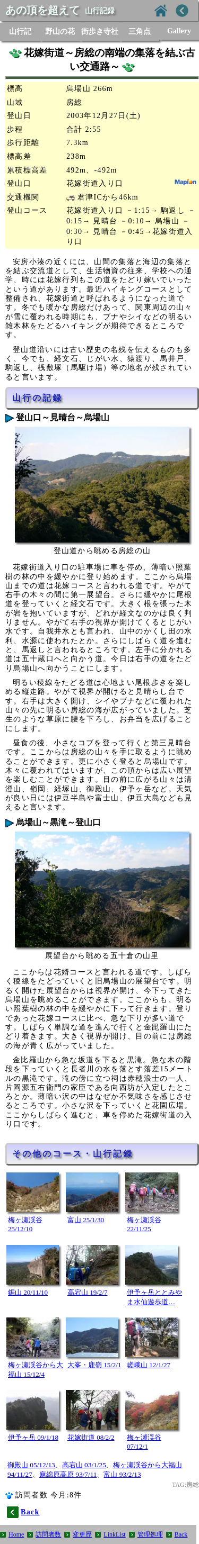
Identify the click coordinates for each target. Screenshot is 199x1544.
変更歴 (82, 1534)
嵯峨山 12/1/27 (148, 1365)
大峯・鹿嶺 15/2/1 (94, 1365)
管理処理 (150, 1534)
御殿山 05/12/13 (31, 1465)
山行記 (20, 31)
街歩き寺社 (99, 31)
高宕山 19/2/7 (87, 1292)
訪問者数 (48, 1534)
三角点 (139, 31)
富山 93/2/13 (122, 1474)
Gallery (179, 31)
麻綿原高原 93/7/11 (68, 1474)
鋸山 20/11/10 (28, 1292)
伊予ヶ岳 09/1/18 (33, 1437)
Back (181, 1534)
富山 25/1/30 (85, 1220)
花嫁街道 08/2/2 (90, 1437)
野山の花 (60, 31)
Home (16, 1534)
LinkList (114, 1534)
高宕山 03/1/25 (84, 1465)
